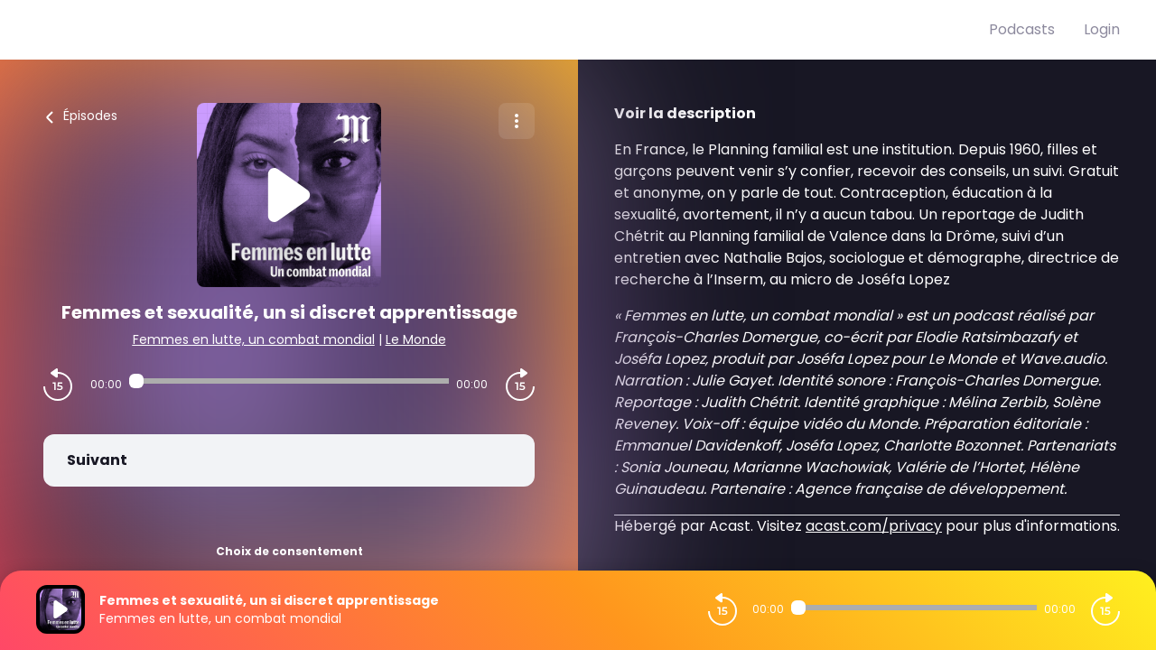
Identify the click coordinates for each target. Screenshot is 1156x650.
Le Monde (416, 339)
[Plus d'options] (517, 121)
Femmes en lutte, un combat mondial (254, 339)
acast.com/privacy (874, 525)
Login (1102, 29)
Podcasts (1022, 29)
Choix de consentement (289, 551)
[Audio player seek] (289, 381)
